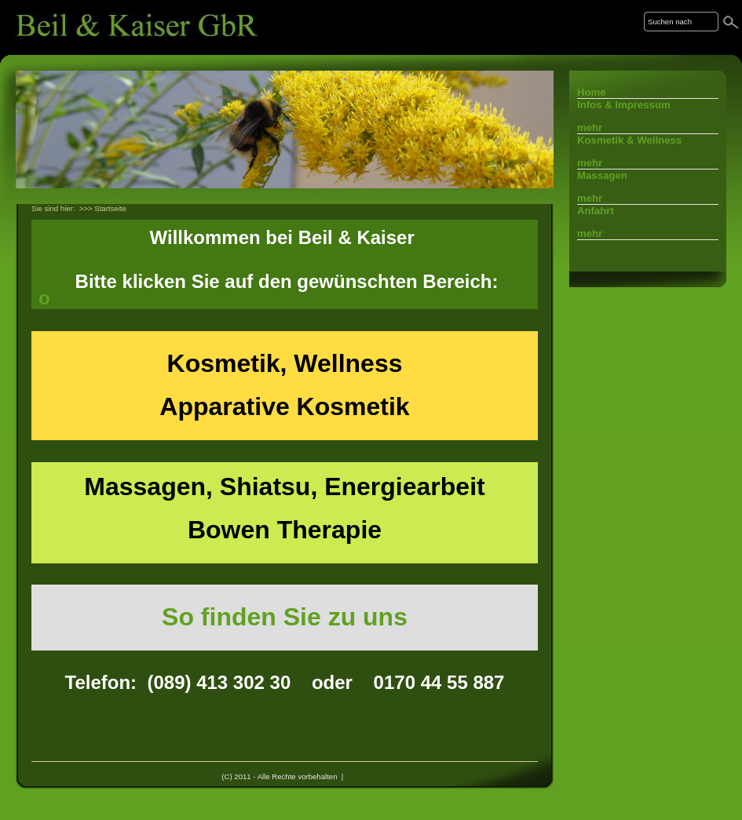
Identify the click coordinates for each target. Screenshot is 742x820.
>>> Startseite (102, 208)
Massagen (602, 175)
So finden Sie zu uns (285, 617)
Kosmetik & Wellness (629, 140)
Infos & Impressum (624, 105)
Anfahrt (595, 211)
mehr (589, 127)
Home (591, 92)
